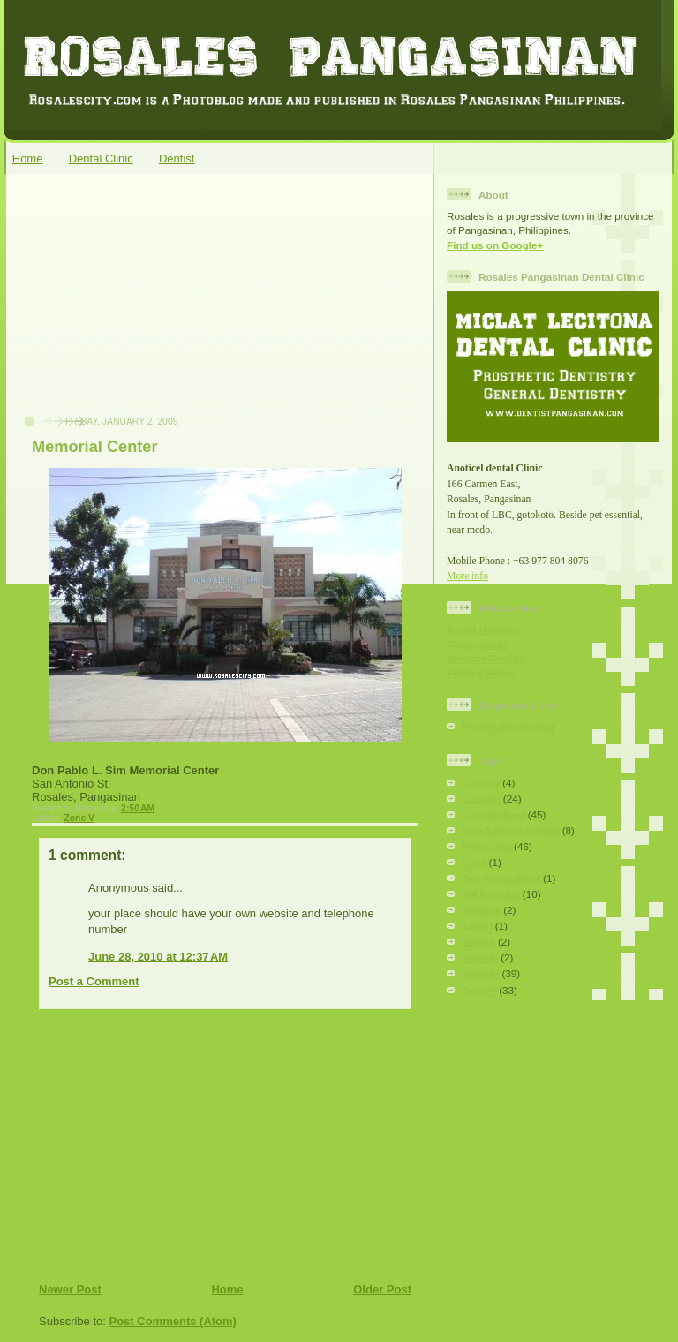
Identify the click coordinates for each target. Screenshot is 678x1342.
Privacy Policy (481, 672)
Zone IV (480, 973)
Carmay (481, 782)
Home (27, 158)
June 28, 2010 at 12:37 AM (158, 956)
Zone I (477, 925)
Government (477, 644)
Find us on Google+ (495, 245)
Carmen (481, 798)
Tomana (481, 910)
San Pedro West (501, 878)
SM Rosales (491, 894)
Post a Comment (94, 981)
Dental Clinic (101, 158)
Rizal (474, 862)
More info (467, 576)
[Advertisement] (145, 303)
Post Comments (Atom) (173, 1321)
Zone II (478, 941)
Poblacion (486, 846)
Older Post (382, 1289)
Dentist (176, 158)
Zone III (480, 957)
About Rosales (483, 629)
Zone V (79, 818)
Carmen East (493, 814)
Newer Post (70, 1289)
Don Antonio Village (510, 830)
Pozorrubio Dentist (508, 726)
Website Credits (485, 658)
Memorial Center (95, 447)
